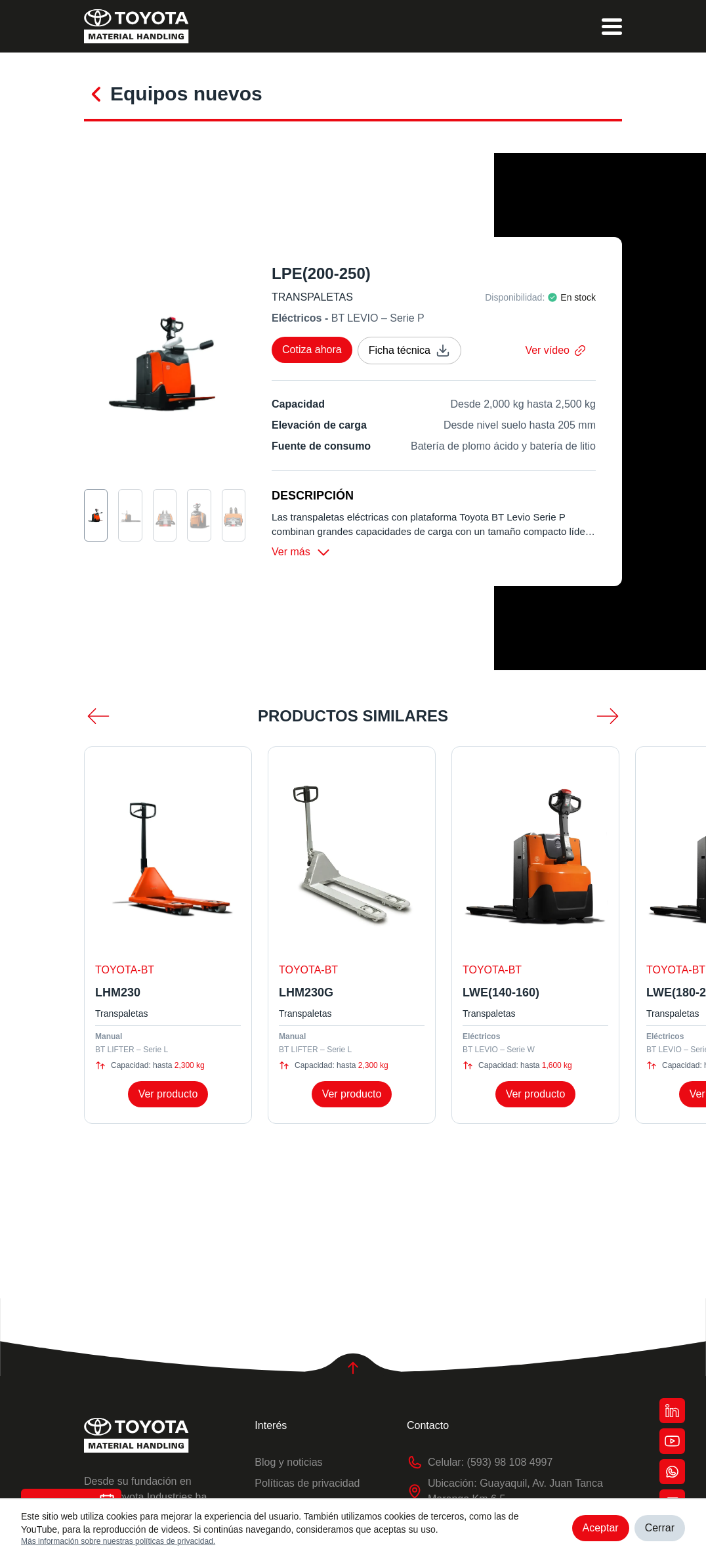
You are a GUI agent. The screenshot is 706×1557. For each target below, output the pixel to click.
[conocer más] (97, 92)
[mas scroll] (607, 718)
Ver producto (168, 1096)
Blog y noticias (288, 1462)
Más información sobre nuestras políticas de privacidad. (118, 1541)
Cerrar (660, 1527)
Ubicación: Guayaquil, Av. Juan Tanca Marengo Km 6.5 (505, 1491)
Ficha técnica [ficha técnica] (409, 350)
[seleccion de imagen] (96, 515)
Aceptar (601, 1527)
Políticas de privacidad (307, 1483)
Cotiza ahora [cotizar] (312, 349)
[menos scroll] (98, 718)
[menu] (612, 26)
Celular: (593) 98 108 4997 (479, 1462)
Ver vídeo (555, 350)
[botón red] (672, 1407)
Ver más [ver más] (301, 555)
